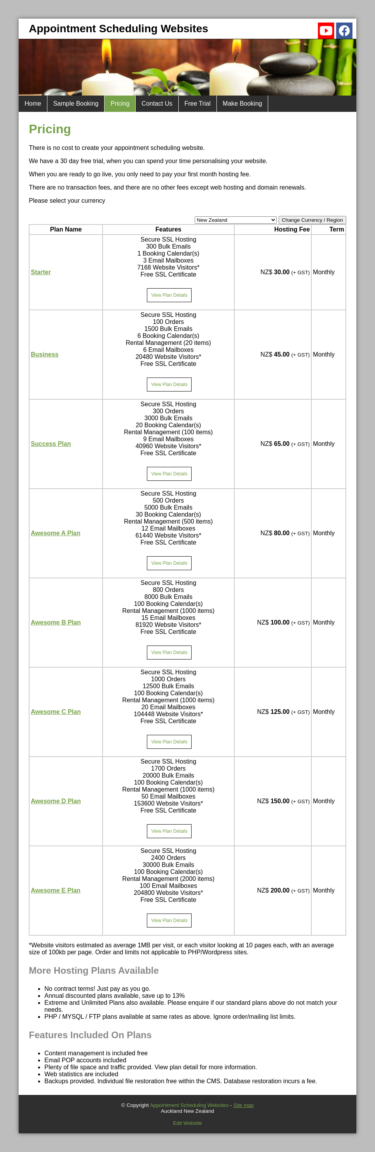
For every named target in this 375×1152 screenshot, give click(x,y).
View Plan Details (169, 295)
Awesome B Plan (56, 622)
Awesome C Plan (56, 711)
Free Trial (198, 103)
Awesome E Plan (55, 890)
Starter (41, 272)
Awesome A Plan (55, 533)
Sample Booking (76, 103)
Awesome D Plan (56, 801)
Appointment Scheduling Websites (189, 1105)
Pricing (119, 103)
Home (32, 103)
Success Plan (51, 443)
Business (44, 354)
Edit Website (187, 1123)
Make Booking (242, 103)
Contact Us (156, 103)
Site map (243, 1105)
